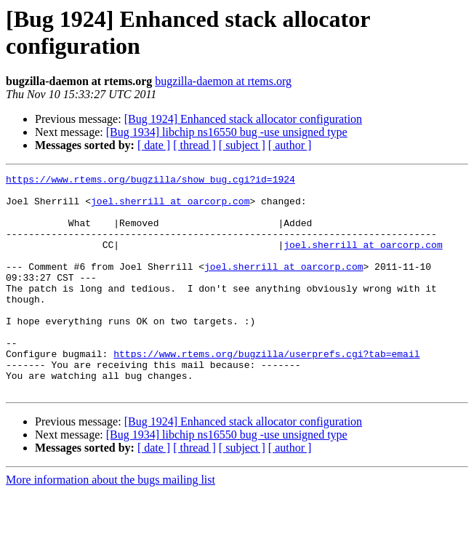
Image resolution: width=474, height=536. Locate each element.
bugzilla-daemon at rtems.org (223, 81)
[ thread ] (194, 145)
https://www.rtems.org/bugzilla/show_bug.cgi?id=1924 (150, 181)
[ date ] (153, 145)
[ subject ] (242, 145)
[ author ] (290, 145)
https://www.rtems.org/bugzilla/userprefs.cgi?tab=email (266, 390)
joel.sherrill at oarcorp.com (170, 207)
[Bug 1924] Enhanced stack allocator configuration (243, 119)
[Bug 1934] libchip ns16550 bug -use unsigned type (227, 132)
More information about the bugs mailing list (110, 523)
